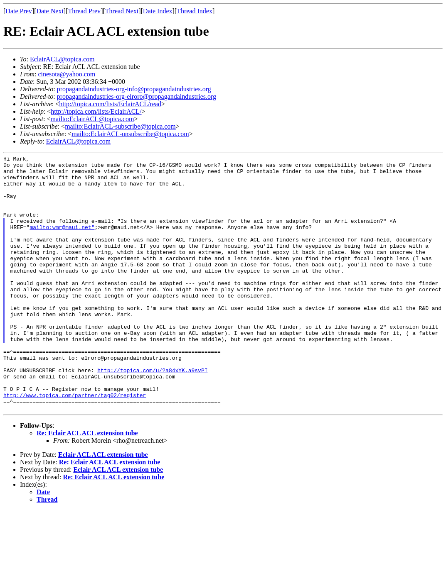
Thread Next (121, 11)
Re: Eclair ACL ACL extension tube (87, 484)
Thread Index (194, 11)
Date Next (50, 11)
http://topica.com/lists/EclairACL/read (110, 103)
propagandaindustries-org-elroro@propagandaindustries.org (136, 96)
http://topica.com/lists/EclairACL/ (96, 111)
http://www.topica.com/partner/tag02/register (74, 443)
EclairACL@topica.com (62, 59)
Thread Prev (84, 11)
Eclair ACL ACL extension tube (103, 505)
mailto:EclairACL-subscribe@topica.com (120, 126)
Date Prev (18, 11)
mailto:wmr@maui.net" (62, 242)
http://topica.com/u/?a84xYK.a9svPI (152, 413)
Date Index (157, 11)
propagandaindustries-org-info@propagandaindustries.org (134, 89)
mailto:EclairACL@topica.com (92, 118)
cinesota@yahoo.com (66, 74)
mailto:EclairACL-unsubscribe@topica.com (130, 133)
